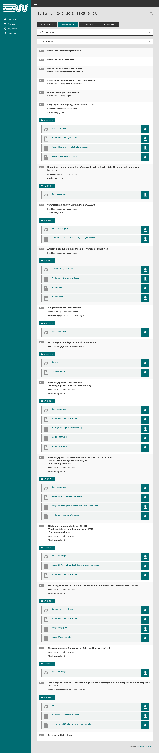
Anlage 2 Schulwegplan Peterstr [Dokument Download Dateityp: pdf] (65, 156)
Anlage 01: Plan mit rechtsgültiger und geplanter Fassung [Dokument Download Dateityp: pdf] (76, 565)
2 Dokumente (46, 41)
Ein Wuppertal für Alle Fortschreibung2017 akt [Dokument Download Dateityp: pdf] (71, 724)
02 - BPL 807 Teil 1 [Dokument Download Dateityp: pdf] (59, 437)
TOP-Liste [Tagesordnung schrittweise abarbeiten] (88, 24)
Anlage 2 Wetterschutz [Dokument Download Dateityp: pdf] (61, 637)
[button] (15, 28)
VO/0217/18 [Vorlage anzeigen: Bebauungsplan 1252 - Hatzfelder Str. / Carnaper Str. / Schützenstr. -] (48, 479)
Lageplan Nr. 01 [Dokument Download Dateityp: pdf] (58, 371)
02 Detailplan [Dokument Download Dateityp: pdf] (57, 297)
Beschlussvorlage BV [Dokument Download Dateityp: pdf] (60, 229)
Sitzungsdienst (145, 746)
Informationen (47, 24)
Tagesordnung (68, 24)
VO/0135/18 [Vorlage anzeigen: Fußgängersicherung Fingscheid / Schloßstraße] (48, 120)
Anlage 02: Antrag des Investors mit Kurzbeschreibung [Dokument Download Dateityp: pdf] (75, 506)
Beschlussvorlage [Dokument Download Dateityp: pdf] (59, 128)
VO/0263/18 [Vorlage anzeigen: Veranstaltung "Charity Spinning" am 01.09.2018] (48, 220)
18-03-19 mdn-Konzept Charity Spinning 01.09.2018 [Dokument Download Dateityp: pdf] (73, 238)
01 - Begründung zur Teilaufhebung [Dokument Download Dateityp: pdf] (67, 428)
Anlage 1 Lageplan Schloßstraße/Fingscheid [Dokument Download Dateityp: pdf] (70, 147)
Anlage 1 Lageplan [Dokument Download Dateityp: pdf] (59, 628)
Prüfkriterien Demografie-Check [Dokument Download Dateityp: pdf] (65, 138)
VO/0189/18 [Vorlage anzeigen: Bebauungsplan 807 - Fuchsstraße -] (48, 401)
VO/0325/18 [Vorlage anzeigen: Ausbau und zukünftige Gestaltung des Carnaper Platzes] (48, 354)
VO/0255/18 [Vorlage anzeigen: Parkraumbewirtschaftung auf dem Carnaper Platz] (48, 323)
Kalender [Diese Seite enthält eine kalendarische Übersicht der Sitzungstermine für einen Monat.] (9, 24)
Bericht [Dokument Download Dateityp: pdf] (55, 362)
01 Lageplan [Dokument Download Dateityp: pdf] (57, 287)
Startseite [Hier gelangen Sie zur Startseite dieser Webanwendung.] (10, 19)
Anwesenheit (109, 24)
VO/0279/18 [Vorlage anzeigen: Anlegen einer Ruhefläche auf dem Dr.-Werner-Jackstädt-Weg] (48, 260)
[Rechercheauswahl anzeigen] (151, 14)
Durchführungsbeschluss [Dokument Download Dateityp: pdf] (62, 269)
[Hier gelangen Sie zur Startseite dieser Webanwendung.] (15, 8)
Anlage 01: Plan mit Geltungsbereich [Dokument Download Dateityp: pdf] (67, 496)
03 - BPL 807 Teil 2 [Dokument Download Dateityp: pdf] (59, 446)
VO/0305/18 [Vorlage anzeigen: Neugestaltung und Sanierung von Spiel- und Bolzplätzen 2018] (48, 664)
